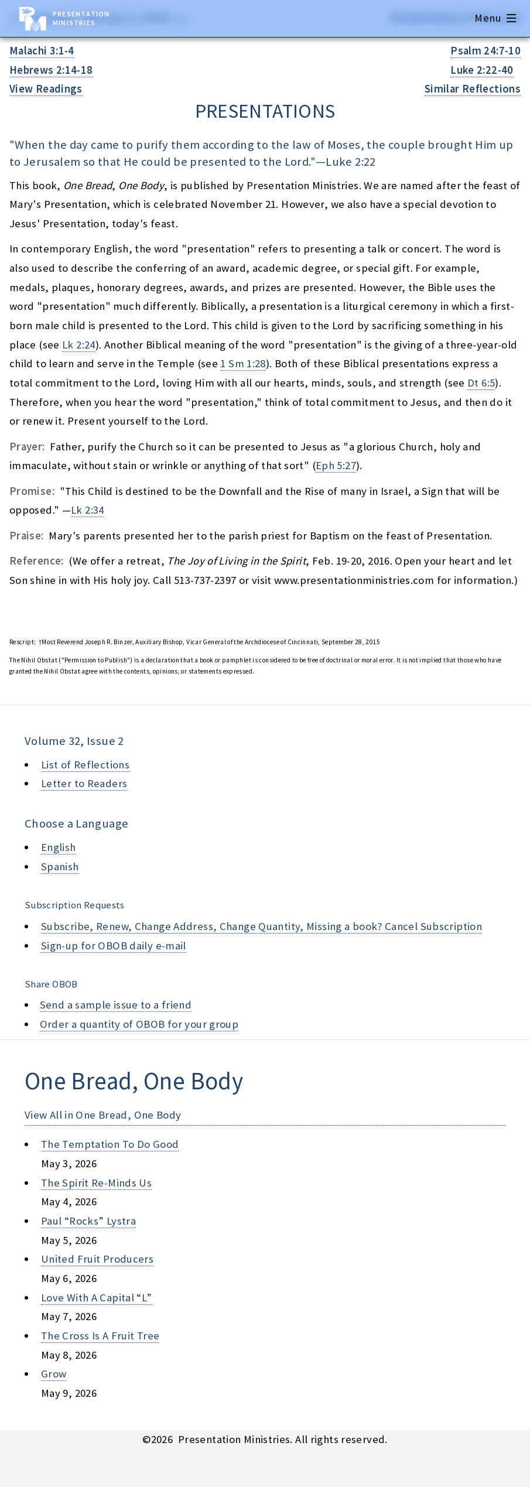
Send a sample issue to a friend (116, 1004)
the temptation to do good (110, 1144)
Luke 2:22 (350, 161)
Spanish (60, 866)
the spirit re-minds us (96, 1182)
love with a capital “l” (96, 1297)
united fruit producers (97, 1259)
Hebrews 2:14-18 (51, 70)
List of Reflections (85, 764)
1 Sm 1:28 (242, 363)
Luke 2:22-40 (481, 70)
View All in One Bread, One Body (103, 1115)
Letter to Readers (84, 783)
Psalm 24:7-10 (485, 50)
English (58, 847)
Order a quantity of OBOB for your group (139, 1024)
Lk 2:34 (87, 510)
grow (54, 1373)
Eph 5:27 (336, 465)
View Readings (46, 88)
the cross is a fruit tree (100, 1335)
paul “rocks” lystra (88, 1221)
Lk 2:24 (78, 344)
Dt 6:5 (481, 382)
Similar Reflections (473, 88)
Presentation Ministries (81, 18)
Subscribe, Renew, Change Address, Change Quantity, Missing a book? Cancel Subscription (261, 926)
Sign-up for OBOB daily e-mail (113, 945)
